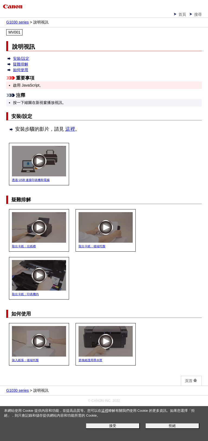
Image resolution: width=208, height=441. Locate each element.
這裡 (104, 411)
